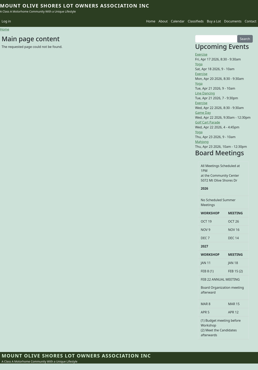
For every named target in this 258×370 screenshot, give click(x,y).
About (162, 21)
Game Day (203, 112)
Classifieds (196, 21)
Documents (232, 21)
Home (150, 21)
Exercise (201, 54)
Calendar (178, 21)
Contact (250, 21)
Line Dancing (205, 93)
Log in (6, 21)
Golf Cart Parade (207, 122)
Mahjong (202, 142)
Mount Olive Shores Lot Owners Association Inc (74, 5)
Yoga (199, 64)
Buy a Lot (214, 21)
